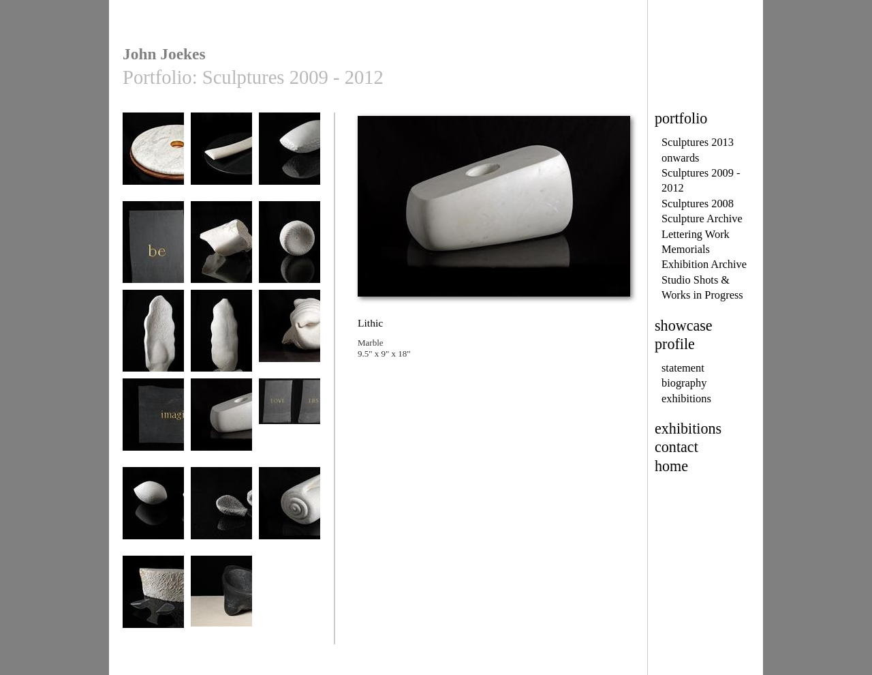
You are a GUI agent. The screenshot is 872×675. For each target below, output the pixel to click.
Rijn (289, 514)
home (671, 466)
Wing (221, 159)
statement (682, 367)
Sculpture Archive (702, 218)
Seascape (153, 603)
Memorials (685, 249)
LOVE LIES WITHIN (289, 430)
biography (683, 382)
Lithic (221, 425)
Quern (221, 514)
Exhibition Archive (704, 264)
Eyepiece (289, 248)
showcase (684, 325)
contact (676, 446)
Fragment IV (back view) (221, 342)
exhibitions (686, 398)
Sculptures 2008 (697, 203)
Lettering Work (695, 234)
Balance (289, 159)
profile (675, 343)
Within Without (221, 603)
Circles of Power (153, 159)
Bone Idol (221, 248)
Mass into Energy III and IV (153, 519)
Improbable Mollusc (289, 342)
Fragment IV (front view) (153, 342)
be (153, 248)
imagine (153, 425)
